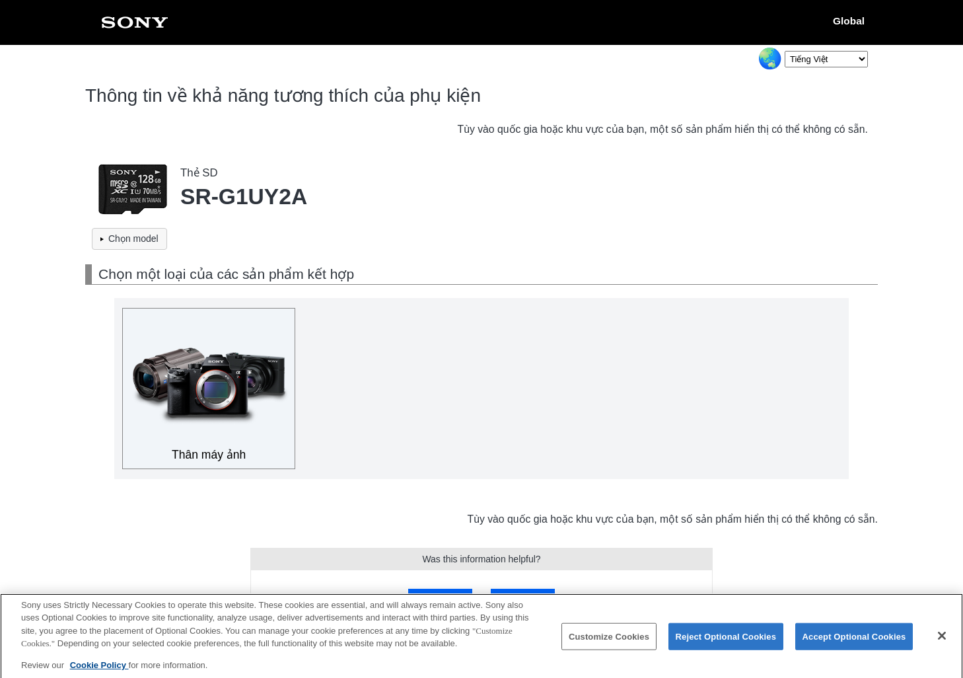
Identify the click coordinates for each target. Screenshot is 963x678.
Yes (440, 597)
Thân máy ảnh (209, 454)
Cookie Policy (99, 670)
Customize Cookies (609, 641)
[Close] (941, 641)
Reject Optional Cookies (726, 641)
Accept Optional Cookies (854, 641)
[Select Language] (826, 59)
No (522, 597)
